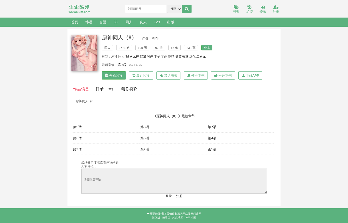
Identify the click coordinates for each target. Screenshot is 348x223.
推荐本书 (223, 75)
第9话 (121, 65)
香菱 (185, 56)
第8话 (144, 127)
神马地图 (190, 217)
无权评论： (89, 166)
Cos (157, 22)
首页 (74, 22)
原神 (114, 56)
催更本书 (196, 75)
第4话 (212, 138)
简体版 (156, 217)
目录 (105, 89)
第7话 (212, 127)
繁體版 (166, 217)
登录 (262, 9)
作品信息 (81, 89)
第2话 (144, 149)
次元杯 (134, 56)
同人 (128, 22)
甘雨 (164, 56)
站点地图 (177, 217)
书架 (236, 9)
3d (127, 56)
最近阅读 (141, 75)
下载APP (250, 75)
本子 (157, 56)
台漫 (103, 22)
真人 (143, 22)
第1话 (212, 149)
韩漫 (88, 22)
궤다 (155, 38)
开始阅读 (114, 75)
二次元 (201, 56)
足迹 (249, 9)
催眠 (143, 56)
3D (116, 22)
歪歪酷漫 (155, 213)
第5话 (144, 138)
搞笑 (178, 56)
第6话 (77, 138)
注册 (276, 9)
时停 (150, 56)
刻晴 (171, 56)
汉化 (192, 56)
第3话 (77, 149)
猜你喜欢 (129, 89)
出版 (170, 22)
